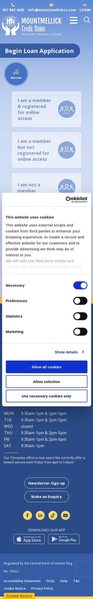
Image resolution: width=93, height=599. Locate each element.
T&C (76, 581)
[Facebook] (27, 515)
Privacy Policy (42, 588)
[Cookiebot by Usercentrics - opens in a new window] (66, 199)
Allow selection (46, 381)
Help (63, 581)
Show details (66, 352)
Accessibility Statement (22, 581)
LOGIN (85, 9)
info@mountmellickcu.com (52, 9)
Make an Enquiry (46, 496)
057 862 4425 (13, 9)
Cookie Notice (15, 588)
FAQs (50, 581)
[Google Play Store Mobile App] (64, 539)
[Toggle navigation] (73, 20)
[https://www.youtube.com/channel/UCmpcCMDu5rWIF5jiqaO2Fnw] (65, 515)
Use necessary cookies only (46, 396)
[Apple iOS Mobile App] (29, 539)
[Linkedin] (40, 515)
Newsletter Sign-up (46, 483)
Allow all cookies (46, 367)
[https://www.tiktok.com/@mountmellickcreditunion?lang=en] (53, 515)
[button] (87, 20)
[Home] (30, 27)
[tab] (46, 109)
